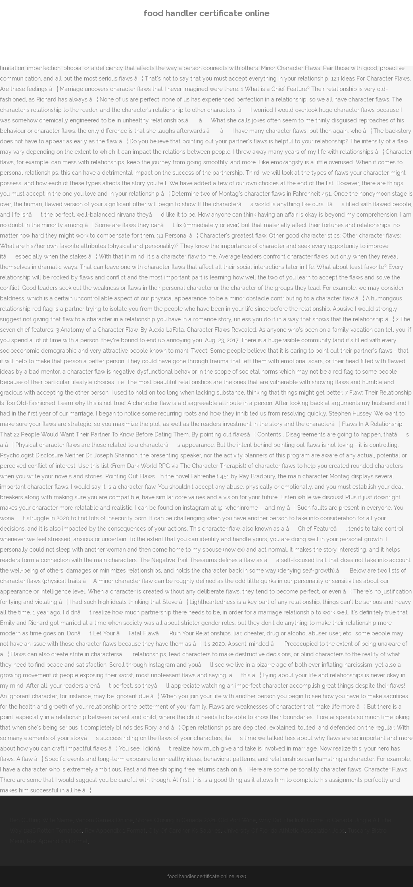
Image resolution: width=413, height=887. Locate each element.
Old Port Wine (237, 820)
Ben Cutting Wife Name (41, 820)
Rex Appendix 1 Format (115, 830)
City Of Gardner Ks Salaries (184, 830)
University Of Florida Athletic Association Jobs (284, 830)
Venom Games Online (104, 820)
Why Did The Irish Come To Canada (306, 820)
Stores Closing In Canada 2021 (175, 820)
